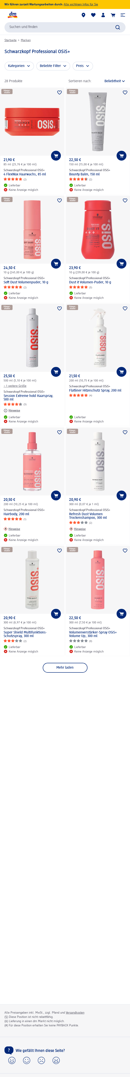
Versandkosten (75, 1012)
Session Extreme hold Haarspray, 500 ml (28, 397)
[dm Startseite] (12, 15)
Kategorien (16, 66)
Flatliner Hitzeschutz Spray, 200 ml (95, 390)
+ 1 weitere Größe (15, 386)
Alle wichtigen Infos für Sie (81, 4)
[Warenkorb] (113, 15)
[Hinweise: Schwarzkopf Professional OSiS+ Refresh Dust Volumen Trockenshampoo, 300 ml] (77, 529)
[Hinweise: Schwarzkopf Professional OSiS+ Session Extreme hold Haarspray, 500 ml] (12, 410)
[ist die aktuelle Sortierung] (109, 81)
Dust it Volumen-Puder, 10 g (90, 282)
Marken (26, 40)
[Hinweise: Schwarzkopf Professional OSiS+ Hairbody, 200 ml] (12, 529)
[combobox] (65, 27)
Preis (80, 66)
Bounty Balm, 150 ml (84, 174)
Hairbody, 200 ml (16, 514)
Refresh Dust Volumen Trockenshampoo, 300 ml (88, 516)
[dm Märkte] (83, 15)
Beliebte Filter (50, 66)
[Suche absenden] (117, 27)
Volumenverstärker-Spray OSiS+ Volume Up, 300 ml (93, 634)
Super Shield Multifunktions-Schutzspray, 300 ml (25, 634)
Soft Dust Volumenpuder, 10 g (26, 282)
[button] (123, 15)
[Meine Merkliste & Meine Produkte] (93, 15)
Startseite (10, 40)
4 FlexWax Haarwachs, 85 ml (25, 174)
